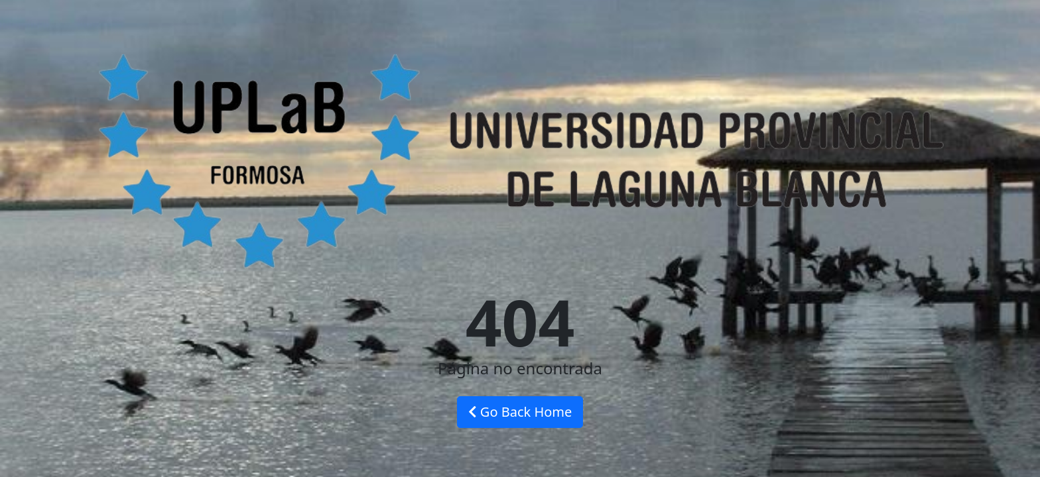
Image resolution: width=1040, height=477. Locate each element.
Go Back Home (520, 412)
